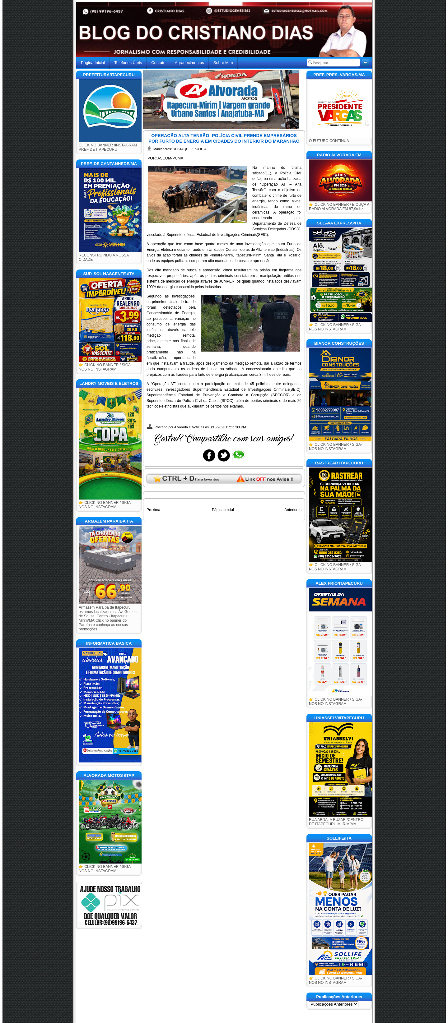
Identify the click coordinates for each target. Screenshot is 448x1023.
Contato (158, 62)
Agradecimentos (189, 62)
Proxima (153, 510)
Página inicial (223, 510)
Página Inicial (93, 62)
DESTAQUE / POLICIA (190, 149)
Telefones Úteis (128, 62)
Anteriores (292, 510)
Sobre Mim (223, 62)
